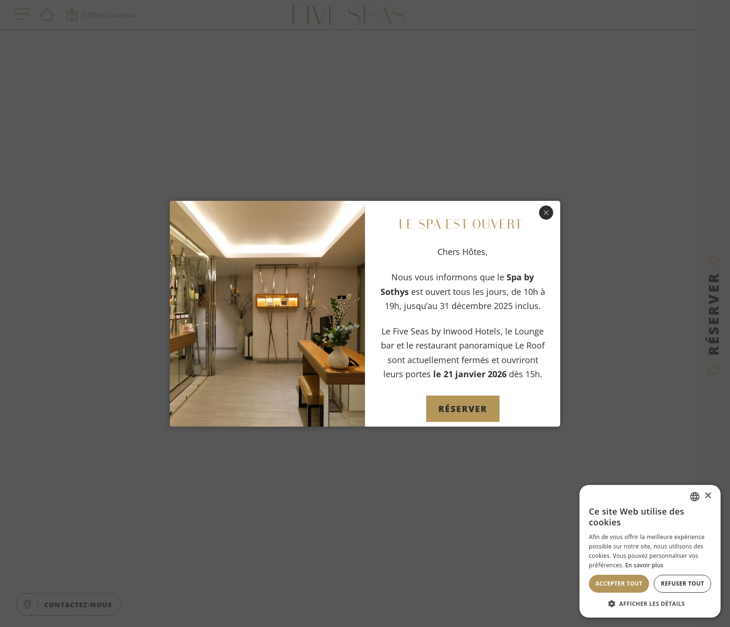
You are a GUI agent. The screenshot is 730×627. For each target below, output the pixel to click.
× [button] (707, 496)
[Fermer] (546, 213)
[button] (650, 603)
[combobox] (694, 496)
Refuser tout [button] (682, 583)
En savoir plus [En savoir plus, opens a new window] (644, 565)
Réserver (462, 408)
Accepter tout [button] (619, 583)
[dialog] (650, 551)
